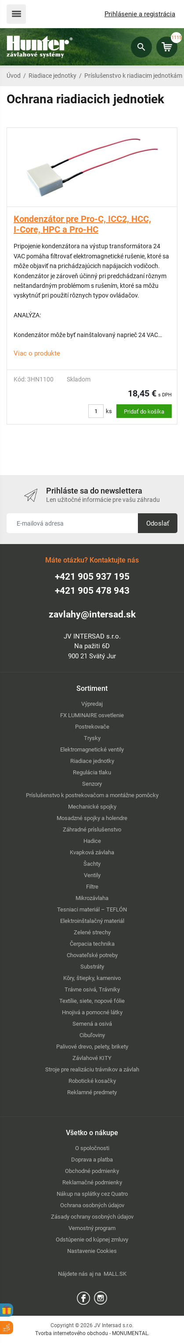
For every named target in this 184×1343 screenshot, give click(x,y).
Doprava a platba (92, 1159)
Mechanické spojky (92, 806)
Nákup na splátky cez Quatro (92, 1194)
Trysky (92, 738)
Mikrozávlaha (92, 898)
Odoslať (157, 523)
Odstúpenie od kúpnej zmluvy (92, 1239)
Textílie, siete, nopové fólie (92, 1001)
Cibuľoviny (92, 1035)
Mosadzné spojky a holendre (92, 818)
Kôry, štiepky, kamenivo (92, 978)
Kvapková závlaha (92, 852)
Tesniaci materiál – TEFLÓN (92, 909)
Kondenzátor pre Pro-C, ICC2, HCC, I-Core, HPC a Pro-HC (82, 224)
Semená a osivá (92, 1023)
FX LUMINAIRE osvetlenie (92, 715)
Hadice (92, 841)
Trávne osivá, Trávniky (92, 989)
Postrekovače (92, 726)
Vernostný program (92, 1228)
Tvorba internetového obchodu (71, 1333)
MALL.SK (115, 1273)
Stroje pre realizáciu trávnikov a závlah (92, 1069)
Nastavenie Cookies (92, 1251)
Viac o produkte (37, 353)
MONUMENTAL (130, 1333)
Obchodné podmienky (92, 1171)
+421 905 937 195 (92, 576)
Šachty (92, 863)
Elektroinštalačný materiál (92, 921)
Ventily (92, 875)
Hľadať (141, 47)
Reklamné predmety (92, 1092)
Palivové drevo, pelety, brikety (92, 1046)
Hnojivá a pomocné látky (92, 1012)
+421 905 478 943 (92, 590)
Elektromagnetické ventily (92, 749)
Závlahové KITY (92, 1058)
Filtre (92, 886)
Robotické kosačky (92, 1081)
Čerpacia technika (92, 943)
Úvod (14, 75)
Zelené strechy (92, 932)
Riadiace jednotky (52, 75)
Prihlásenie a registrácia (140, 14)
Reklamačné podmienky (92, 1182)
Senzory (92, 783)
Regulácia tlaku (92, 772)
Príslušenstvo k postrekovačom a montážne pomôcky (92, 795)
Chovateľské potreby (92, 955)
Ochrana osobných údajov (92, 1205)
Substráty (92, 966)
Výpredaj (92, 704)
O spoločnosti (92, 1148)
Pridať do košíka (144, 411)
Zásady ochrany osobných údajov (92, 1216)
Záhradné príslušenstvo (92, 829)
